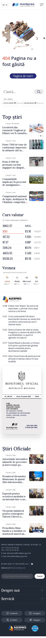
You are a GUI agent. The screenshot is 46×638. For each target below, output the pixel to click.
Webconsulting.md (18, 568)
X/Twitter (11, 620)
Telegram (34, 620)
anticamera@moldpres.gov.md (19, 553)
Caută (39, 576)
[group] (23, 128)
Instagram (35, 613)
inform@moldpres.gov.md (17, 556)
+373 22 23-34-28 (12, 548)
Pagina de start (23, 76)
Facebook (11, 613)
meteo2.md (22, 272)
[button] (38, 135)
